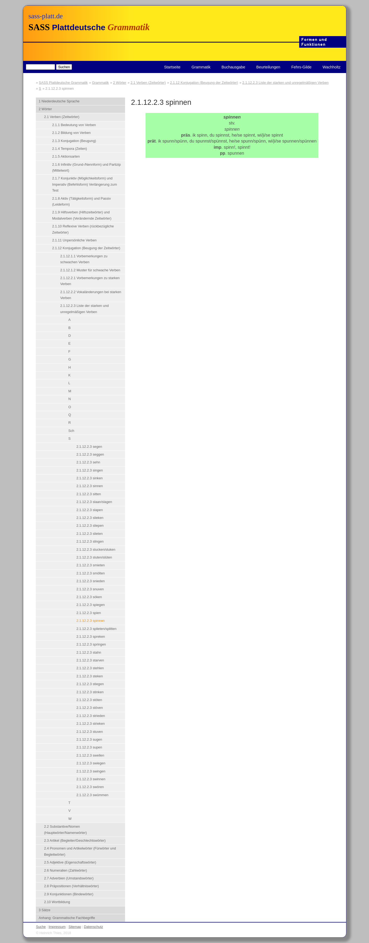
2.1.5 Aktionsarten (66, 156)
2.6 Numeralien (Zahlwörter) (65, 870)
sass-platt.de (46, 16)
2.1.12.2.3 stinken (90, 692)
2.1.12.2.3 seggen (90, 454)
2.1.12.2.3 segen (89, 447)
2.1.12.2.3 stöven (89, 708)
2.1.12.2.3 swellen (90, 755)
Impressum (57, 927)
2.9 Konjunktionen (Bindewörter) (68, 894)
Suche (41, 927)
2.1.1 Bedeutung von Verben (74, 125)
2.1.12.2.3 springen (91, 644)
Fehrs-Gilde (301, 67)
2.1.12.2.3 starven (90, 660)
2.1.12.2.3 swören (90, 787)
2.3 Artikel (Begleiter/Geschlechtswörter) (74, 840)
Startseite (172, 67)
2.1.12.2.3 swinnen (90, 779)
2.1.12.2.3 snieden (90, 581)
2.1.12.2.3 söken (89, 597)
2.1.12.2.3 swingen (90, 771)
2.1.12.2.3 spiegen (90, 605)
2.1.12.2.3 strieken (90, 724)
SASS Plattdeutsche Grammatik (63, 83)
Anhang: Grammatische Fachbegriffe (67, 918)
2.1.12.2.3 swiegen (90, 763)
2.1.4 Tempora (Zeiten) (69, 149)
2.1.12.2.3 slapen (89, 510)
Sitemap (74, 927)
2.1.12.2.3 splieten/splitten (96, 629)
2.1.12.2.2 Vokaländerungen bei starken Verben (90, 295)
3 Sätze (44, 910)
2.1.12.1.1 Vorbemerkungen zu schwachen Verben (83, 259)
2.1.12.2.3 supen (89, 747)
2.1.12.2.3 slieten (89, 534)
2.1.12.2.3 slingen (90, 541)
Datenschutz (93, 927)
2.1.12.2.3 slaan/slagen (94, 502)
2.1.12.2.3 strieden (90, 716)
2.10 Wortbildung (57, 902)
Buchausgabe (233, 67)
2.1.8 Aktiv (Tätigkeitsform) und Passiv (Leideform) (81, 201)
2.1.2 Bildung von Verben (71, 133)
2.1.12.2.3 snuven (90, 589)
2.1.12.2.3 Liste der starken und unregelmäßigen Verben (285, 83)
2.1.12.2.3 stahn (88, 652)
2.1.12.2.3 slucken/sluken (95, 549)
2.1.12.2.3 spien (88, 613)
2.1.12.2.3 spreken (90, 637)
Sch (71, 431)
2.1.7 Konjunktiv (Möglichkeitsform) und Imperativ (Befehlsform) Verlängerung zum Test (84, 184)
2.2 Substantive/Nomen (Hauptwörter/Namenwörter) (65, 829)
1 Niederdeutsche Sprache (59, 101)
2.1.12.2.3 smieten (90, 565)
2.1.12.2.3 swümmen (92, 795)
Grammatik (200, 67)
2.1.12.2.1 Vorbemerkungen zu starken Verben (90, 281)
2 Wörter (119, 83)
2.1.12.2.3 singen (89, 470)
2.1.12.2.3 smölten (90, 573)
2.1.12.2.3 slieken (89, 518)
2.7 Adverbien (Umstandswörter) (69, 878)
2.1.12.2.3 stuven (89, 732)
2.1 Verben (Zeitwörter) (148, 83)
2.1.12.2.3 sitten (88, 494)
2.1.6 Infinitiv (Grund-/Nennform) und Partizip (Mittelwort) (86, 167)
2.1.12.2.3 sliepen (90, 525)
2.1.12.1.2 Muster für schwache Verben (90, 270)
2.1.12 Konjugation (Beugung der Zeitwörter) (204, 83)
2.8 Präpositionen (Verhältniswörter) (71, 886)
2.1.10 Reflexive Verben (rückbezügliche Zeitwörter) (83, 229)
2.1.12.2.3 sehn (88, 462)
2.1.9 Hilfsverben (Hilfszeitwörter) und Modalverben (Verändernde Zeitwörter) (81, 215)
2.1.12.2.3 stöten (89, 700)
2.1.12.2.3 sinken (89, 478)
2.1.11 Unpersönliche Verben (74, 240)
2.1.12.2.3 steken (89, 676)
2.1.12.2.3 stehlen (90, 668)
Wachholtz (332, 67)
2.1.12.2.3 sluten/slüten (94, 557)
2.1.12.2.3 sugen (89, 739)
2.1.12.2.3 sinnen (89, 486)
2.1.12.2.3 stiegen (90, 684)
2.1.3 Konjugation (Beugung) (74, 141)
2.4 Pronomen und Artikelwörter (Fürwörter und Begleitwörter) (80, 851)
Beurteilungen (268, 67)
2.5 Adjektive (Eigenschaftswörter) (70, 862)
